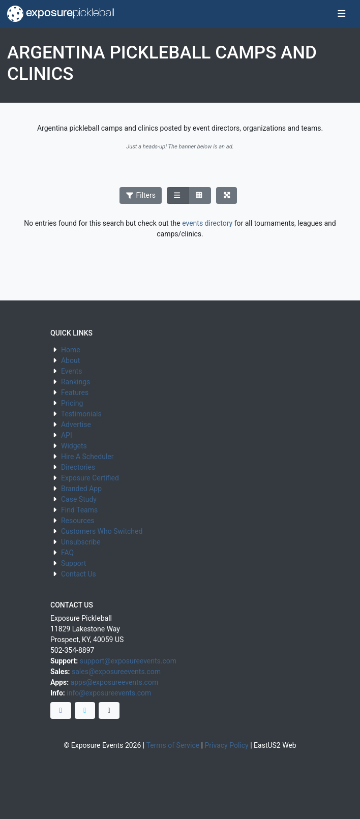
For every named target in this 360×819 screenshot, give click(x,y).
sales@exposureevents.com (116, 672)
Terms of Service (172, 745)
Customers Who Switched (101, 531)
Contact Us (78, 574)
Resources (78, 521)
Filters (141, 195)
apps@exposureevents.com (115, 682)
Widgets (74, 446)
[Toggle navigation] (341, 14)
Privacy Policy (227, 745)
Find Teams (79, 510)
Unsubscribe (81, 542)
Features (74, 392)
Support (73, 563)
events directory (207, 223)
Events (71, 371)
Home (70, 350)
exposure (60, 14)
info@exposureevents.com (109, 693)
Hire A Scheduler (87, 456)
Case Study (79, 499)
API (66, 435)
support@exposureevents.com (128, 661)
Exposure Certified (90, 478)
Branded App (81, 488)
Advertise (76, 424)
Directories (78, 467)
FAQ (67, 553)
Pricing (72, 403)
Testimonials (81, 414)
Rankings (75, 382)
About (70, 360)
